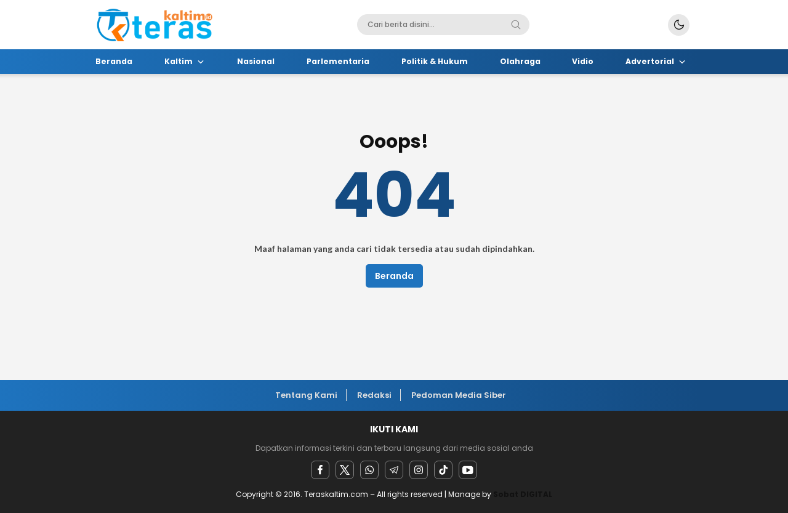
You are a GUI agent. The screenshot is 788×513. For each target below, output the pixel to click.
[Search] (516, 25)
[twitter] (345, 470)
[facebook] (320, 470)
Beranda (394, 276)
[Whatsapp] (369, 470)
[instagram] (418, 470)
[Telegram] (394, 470)
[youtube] (468, 470)
